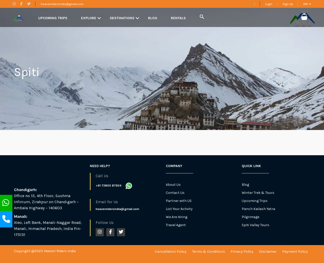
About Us (173, 184)
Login (268, 4)
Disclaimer (268, 251)
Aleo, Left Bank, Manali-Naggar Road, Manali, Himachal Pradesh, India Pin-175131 (48, 228)
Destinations (122, 18)
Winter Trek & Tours (258, 193)
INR (307, 4)
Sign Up (287, 4)
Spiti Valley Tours (255, 225)
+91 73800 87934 (109, 185)
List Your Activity (179, 209)
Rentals (178, 18)
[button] (202, 17)
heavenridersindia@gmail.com (62, 4)
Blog (152, 18)
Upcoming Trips (52, 18)
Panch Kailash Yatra (258, 209)
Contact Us (175, 193)
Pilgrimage (250, 217)
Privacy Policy (242, 251)
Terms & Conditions (208, 251)
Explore (88, 18)
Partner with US (179, 201)
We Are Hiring (176, 217)
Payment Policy (295, 251)
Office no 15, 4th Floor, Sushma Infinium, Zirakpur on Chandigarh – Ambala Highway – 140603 (46, 201)
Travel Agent (176, 225)
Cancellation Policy (171, 251)
